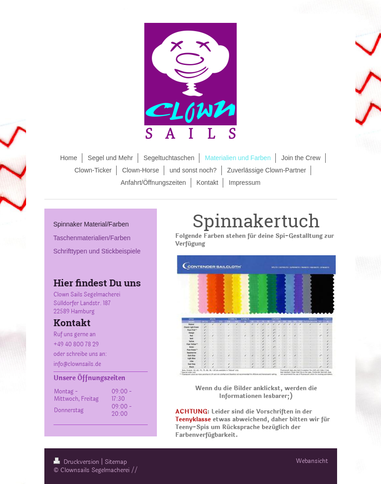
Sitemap (116, 462)
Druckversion (77, 462)
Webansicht (312, 461)
